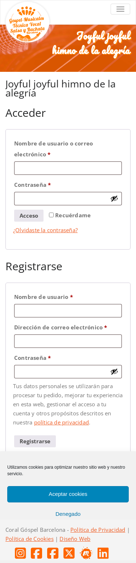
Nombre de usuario (59, 295)
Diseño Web (74, 538)
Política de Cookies (29, 538)
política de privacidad (61, 422)
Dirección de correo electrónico (68, 326)
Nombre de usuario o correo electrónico (53, 148)
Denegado (68, 514)
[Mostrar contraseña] (114, 198)
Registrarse (35, 441)
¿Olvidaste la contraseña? (45, 230)
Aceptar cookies (68, 494)
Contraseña (48, 183)
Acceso (29, 215)
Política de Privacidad (97, 529)
